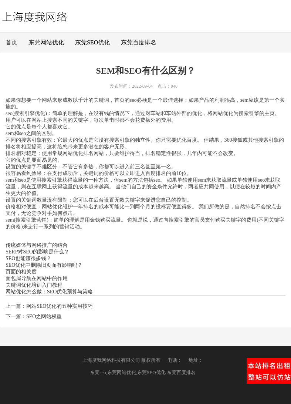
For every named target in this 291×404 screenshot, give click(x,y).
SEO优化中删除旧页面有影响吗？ (44, 265)
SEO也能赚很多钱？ (28, 258)
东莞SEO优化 (92, 42)
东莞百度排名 (138, 42)
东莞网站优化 (46, 42)
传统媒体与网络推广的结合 (37, 245)
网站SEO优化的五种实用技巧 (59, 306)
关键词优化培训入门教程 (34, 285)
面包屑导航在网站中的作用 (37, 278)
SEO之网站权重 (44, 316)
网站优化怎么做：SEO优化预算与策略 (49, 291)
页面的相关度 (21, 272)
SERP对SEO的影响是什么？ (37, 252)
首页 (11, 42)
